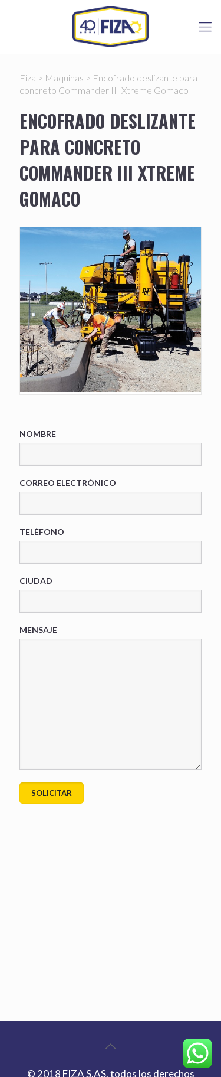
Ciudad (110, 594)
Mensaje (110, 697)
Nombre (110, 447)
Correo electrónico (110, 496)
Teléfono (110, 545)
